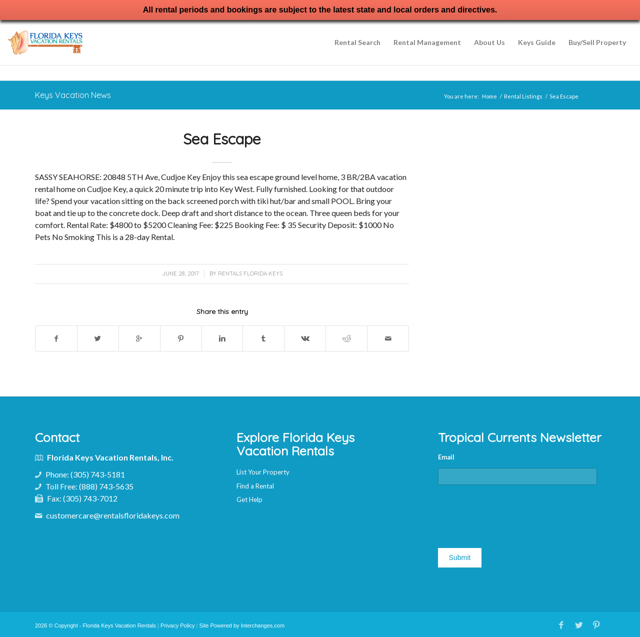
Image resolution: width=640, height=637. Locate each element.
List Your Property (263, 472)
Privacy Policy (177, 625)
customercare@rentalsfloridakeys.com (113, 515)
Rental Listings (523, 96)
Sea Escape (222, 139)
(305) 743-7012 (90, 498)
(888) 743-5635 (106, 486)
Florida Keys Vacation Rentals (119, 625)
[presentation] (514, 512)
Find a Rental (255, 486)
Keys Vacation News (73, 95)
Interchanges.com (262, 625)
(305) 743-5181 (97, 474)
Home (489, 96)
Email (446, 457)
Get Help (249, 500)
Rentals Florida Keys (250, 273)
